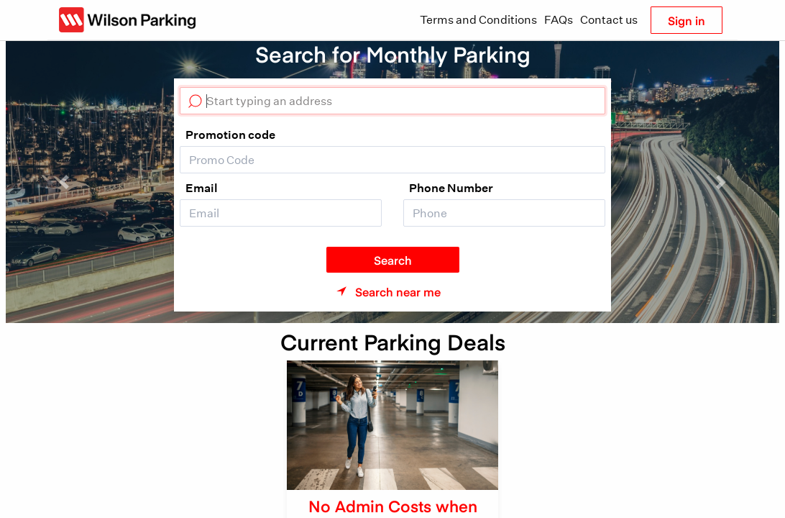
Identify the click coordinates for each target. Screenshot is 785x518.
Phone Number (451, 188)
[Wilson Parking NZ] (127, 20)
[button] (63, 182)
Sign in (686, 20)
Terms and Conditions (478, 20)
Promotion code (230, 134)
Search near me (398, 291)
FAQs (558, 20)
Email (201, 188)
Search (393, 260)
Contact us (609, 20)
